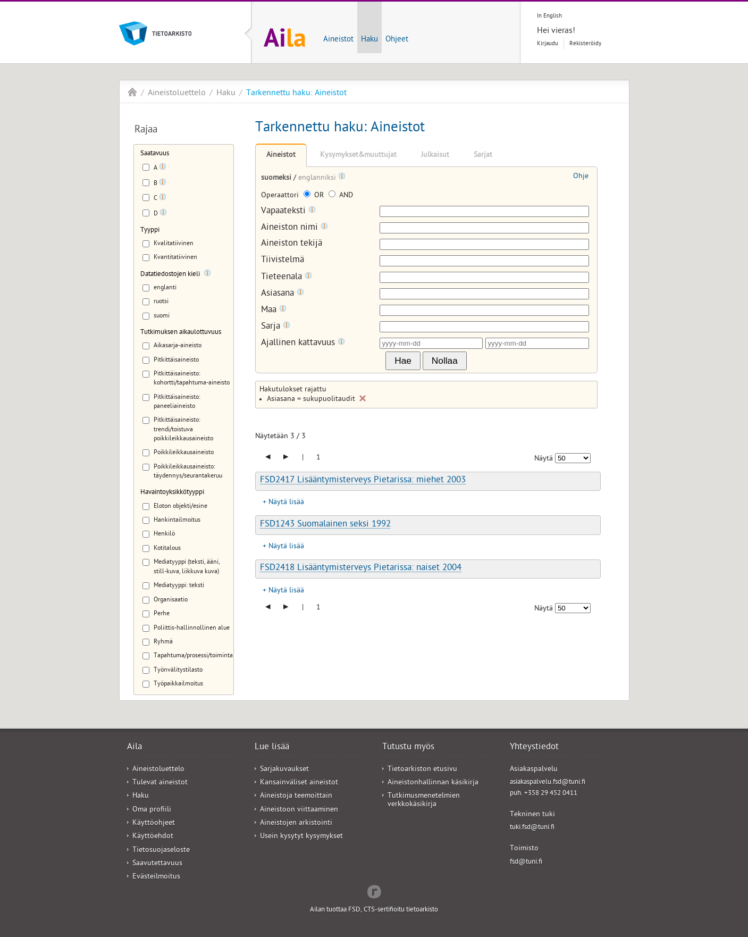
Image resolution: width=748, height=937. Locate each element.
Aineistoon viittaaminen (299, 810)
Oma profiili (151, 810)
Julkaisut (435, 155)
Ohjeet (396, 40)
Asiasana (282, 294)
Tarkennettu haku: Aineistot (296, 93)
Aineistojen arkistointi (296, 823)
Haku (369, 40)
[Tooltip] (162, 168)
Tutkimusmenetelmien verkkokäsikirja (424, 800)
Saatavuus (154, 154)
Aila (132, 92)
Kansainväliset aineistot (299, 783)
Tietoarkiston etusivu (422, 769)
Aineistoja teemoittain (296, 796)
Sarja (275, 327)
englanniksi (318, 178)
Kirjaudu (547, 44)
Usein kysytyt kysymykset (301, 836)
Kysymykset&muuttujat (358, 155)
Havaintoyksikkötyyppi (172, 493)
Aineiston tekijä (291, 244)
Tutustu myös (408, 747)
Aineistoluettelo (177, 93)
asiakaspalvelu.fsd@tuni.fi (547, 783)
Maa (274, 310)
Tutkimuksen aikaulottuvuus (180, 333)
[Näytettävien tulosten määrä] (573, 458)
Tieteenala (286, 277)
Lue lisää (272, 747)
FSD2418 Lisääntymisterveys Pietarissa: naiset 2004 (360, 568)
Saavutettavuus (157, 863)
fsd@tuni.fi (526, 862)
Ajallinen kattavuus (303, 343)
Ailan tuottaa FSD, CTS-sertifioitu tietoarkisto (374, 910)
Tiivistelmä (282, 260)
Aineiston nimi (294, 228)
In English (549, 16)
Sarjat (483, 155)
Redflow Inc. (374, 890)
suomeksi (277, 178)
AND (341, 195)
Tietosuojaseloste (161, 850)
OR (315, 195)
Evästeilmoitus (156, 877)
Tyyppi (149, 231)
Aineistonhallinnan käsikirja (433, 783)
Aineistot (338, 40)
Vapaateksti (288, 211)
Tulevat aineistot (160, 783)
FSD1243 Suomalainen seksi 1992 (325, 525)
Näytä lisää (286, 502)
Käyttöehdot (152, 836)
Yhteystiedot (534, 747)
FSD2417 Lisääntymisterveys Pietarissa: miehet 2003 (363, 480)
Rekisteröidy (585, 44)
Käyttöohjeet (153, 823)
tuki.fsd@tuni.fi (532, 828)
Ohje (581, 176)
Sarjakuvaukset (284, 769)
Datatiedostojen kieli (170, 275)
